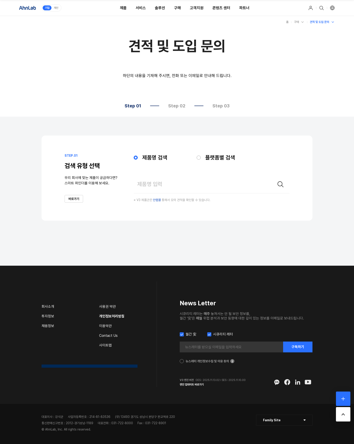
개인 (56, 7)
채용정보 (48, 326)
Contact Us (108, 335)
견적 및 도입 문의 (319, 22)
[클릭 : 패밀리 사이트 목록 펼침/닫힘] (284, 420)
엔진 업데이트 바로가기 (192, 384)
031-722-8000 (122, 423)
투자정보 (48, 316)
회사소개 (48, 306)
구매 (296, 22)
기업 (47, 7)
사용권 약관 (107, 306)
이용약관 (105, 326)
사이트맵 (105, 345)
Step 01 (133, 106)
